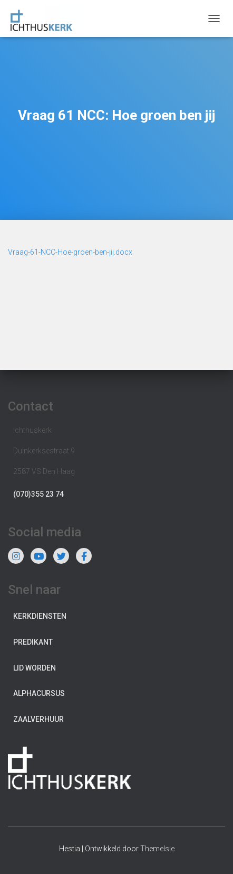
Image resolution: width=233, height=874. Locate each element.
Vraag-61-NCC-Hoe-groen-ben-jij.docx (70, 252)
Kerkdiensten (39, 616)
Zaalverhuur (38, 719)
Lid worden (34, 668)
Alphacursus (39, 693)
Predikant (33, 642)
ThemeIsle (157, 848)
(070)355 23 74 (38, 494)
